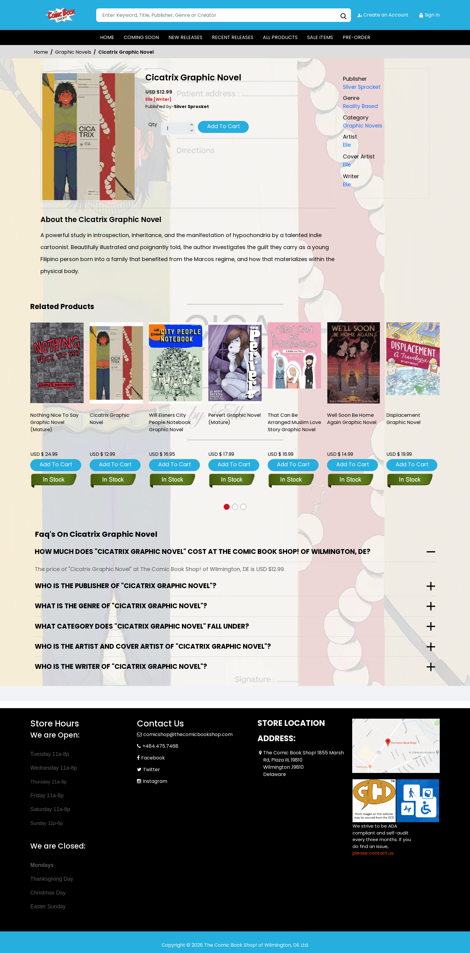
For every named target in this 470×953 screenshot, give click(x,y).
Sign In (429, 14)
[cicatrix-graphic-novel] (116, 362)
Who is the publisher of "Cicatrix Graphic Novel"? (125, 585)
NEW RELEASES (185, 37)
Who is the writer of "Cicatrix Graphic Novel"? (121, 666)
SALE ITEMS (320, 37)
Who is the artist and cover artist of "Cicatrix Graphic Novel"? (153, 646)
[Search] (223, 15)
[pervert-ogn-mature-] (235, 362)
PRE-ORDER (356, 37)
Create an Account (382, 14)
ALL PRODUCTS (280, 37)
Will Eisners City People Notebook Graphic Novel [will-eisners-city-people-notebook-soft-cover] (170, 423)
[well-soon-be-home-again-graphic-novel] (353, 362)
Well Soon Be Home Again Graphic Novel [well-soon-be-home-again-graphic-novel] (353, 419)
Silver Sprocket (362, 87)
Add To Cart (223, 126)
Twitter (151, 768)
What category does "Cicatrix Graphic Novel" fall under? (142, 625)
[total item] (178, 128)
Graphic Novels (73, 52)
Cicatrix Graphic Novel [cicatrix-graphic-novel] (110, 419)
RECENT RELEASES (232, 37)
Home (41, 52)
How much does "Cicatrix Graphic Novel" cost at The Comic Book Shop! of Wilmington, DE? (202, 551)
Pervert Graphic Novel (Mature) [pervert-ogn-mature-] (228, 419)
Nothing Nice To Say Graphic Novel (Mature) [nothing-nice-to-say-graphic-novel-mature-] (56, 423)
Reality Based (361, 106)
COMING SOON (141, 37)
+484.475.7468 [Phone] (160, 745)
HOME (107, 37)
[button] (227, 506)
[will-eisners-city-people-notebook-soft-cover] (175, 362)
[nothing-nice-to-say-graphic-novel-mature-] (57, 362)
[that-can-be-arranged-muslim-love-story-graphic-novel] (294, 355)
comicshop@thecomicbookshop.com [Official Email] (188, 733)
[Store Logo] (60, 15)
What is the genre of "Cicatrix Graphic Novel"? (121, 605)
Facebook (153, 757)
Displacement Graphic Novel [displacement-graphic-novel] (404, 419)
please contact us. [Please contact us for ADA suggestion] (373, 852)
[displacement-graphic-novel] (413, 358)
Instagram (155, 780)
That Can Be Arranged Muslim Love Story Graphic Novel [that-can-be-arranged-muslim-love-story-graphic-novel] (292, 427)
